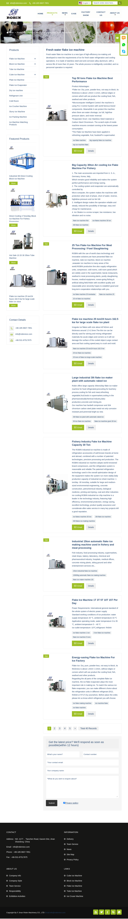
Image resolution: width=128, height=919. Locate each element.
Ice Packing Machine (18, 117)
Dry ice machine (16, 91)
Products (52, 14)
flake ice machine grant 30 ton (105, 422)
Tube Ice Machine (16, 70)
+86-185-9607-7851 (40, 3)
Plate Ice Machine (16, 80)
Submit (52, 803)
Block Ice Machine (17, 64)
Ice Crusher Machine (18, 107)
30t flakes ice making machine (84, 521)
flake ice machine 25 (106, 295)
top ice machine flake (80, 145)
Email (78, 151)
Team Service (72, 844)
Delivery (70, 839)
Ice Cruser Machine (75, 897)
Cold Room (14, 101)
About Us (115, 14)
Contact (11, 832)
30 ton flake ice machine (81, 422)
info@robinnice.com (18, 3)
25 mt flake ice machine (81, 299)
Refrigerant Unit (15, 96)
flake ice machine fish (81, 221)
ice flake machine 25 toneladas (84, 295)
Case (73, 14)
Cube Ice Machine (17, 75)
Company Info (15, 876)
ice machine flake (101, 704)
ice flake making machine (82, 704)
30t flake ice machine (80, 225)
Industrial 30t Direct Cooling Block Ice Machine (21, 177)
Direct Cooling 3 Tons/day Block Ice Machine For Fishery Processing (22, 219)
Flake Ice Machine (35, 33)
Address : (10, 839)
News (65, 14)
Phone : (9, 852)
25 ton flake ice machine (81, 353)
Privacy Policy (73, 860)
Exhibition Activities (17, 897)
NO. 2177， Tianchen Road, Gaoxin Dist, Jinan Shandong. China (35, 840)
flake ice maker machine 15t (83, 580)
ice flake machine (79, 141)
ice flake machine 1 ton (81, 633)
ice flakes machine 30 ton (102, 221)
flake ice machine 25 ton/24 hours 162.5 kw (88, 349)
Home (40, 14)
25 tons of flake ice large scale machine (87, 358)
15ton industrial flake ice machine (85, 571)
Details (91, 151)
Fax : (8, 857)
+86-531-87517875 (23, 340)
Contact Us (100, 13)
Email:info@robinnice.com (55, 913)
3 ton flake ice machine (102, 633)
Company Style (15, 881)
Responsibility (15, 891)
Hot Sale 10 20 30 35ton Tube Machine (21, 256)
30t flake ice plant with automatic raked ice (88, 417)
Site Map (70, 855)
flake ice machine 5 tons (81, 637)
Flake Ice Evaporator (18, 85)
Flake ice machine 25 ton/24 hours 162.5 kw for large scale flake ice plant (22, 299)
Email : (9, 847)
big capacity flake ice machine (100, 141)
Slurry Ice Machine (17, 112)
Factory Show (86, 13)
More (13, 183)
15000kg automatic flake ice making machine (89, 576)
